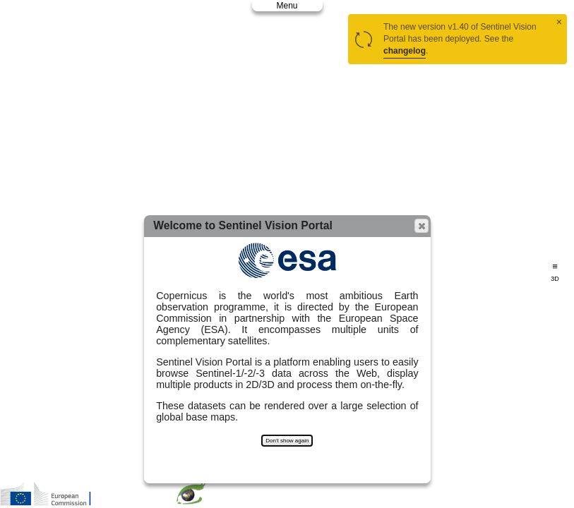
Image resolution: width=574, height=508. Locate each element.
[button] (421, 226)
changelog (404, 51)
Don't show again (287, 440)
